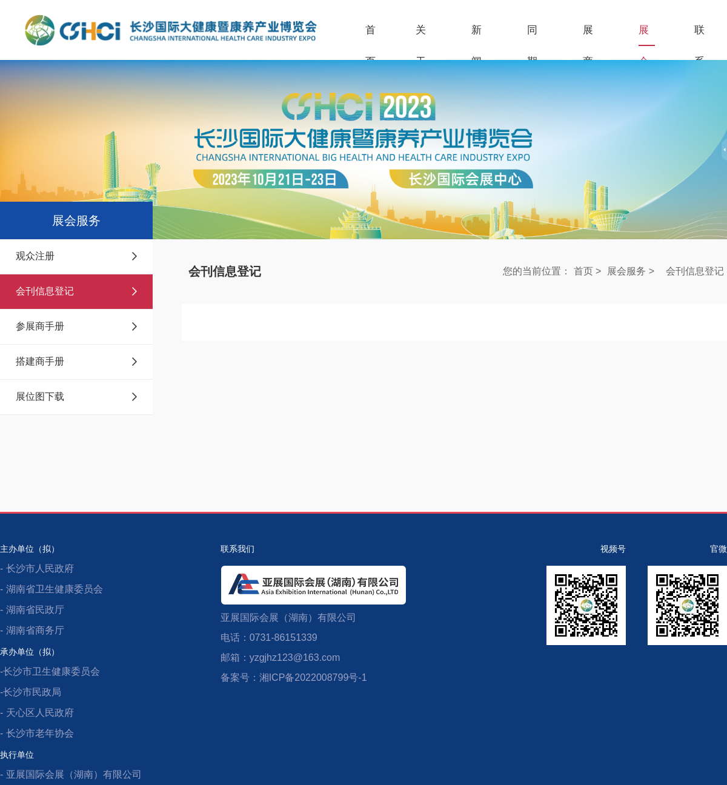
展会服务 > (630, 271)
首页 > (588, 271)
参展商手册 (76, 326)
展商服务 (588, 35)
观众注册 (76, 256)
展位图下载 (76, 396)
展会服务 (644, 35)
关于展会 (421, 35)
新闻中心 (476, 35)
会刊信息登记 (76, 291)
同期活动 (532, 35)
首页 (370, 35)
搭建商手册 (76, 361)
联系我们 (699, 35)
